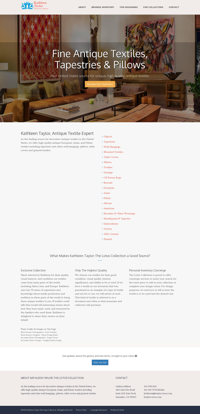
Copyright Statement (98, 410)
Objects (107, 136)
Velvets (107, 228)
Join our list (100, 362)
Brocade (107, 182)
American (108, 208)
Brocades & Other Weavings (118, 213)
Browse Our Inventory (100, 84)
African (107, 203)
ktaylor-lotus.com (152, 397)
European (108, 187)
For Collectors (153, 7)
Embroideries (110, 223)
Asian (106, 193)
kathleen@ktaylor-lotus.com (158, 393)
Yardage (107, 172)
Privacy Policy (81, 410)
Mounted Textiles (112, 152)
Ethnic (106, 198)
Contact (174, 7)
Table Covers (110, 157)
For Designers (129, 7)
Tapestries (108, 141)
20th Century (110, 234)
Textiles (107, 167)
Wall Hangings (111, 146)
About (82, 7)
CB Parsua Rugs (111, 177)
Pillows (107, 162)
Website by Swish (117, 410)
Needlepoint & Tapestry (116, 218)
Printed (107, 239)
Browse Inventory (103, 7)
